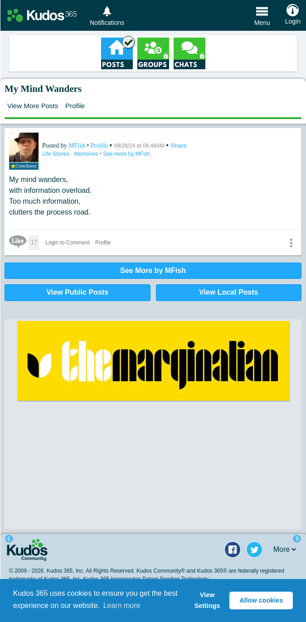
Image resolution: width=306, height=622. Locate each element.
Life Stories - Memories (71, 154)
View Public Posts (77, 292)
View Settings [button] (207, 600)
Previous (9, 539)
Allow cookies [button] (261, 600)
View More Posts (32, 106)
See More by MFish (153, 270)
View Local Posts (228, 292)
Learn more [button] (122, 605)
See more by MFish (126, 154)
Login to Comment (67, 242)
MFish (77, 145)
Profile (75, 106)
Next (296, 539)
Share (178, 145)
